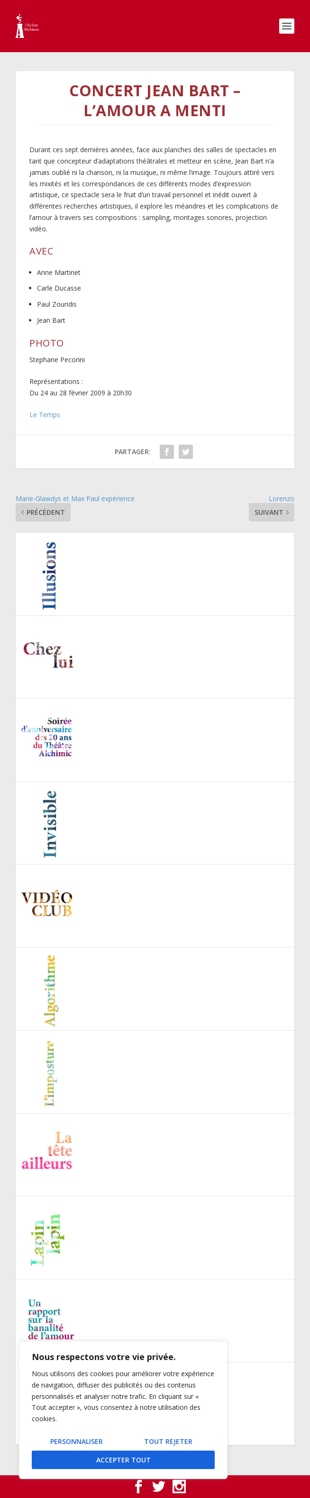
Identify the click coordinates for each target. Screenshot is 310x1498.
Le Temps (44, 414)
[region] (123, 1410)
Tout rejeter (168, 1441)
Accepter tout (123, 1459)
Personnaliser (76, 1441)
